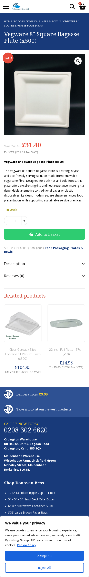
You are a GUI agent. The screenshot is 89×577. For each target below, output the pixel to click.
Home (8, 21)
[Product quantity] (15, 220)
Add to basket (47, 234)
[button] (78, 61)
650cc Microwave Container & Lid (30, 506)
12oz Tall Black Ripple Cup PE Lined (31, 493)
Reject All (44, 568)
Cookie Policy (26, 545)
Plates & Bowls (50, 21)
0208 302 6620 (26, 429)
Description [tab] (14, 263)
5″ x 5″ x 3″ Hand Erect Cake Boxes (31, 499)
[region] (44, 546)
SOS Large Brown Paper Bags (28, 512)
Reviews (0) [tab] (14, 275)
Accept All (44, 556)
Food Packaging (25, 21)
